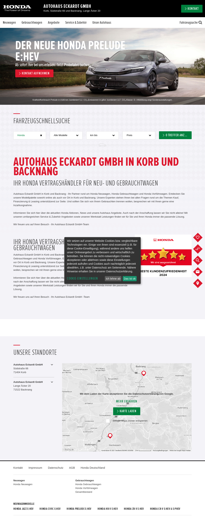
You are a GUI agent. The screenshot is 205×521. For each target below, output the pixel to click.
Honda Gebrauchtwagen (88, 484)
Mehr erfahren (126, 401)
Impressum (35, 467)
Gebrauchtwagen (32, 22)
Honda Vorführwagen (86, 488)
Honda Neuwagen (22, 484)
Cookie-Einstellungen (82, 278)
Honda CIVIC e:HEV (50, 508)
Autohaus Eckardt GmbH (67, 6)
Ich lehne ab (113, 278)
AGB (72, 467)
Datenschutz (55, 467)
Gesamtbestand (83, 492)
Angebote (54, 22)
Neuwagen (9, 22)
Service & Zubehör (76, 22)
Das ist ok (130, 278)
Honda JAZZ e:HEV (23, 508)
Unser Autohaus (101, 22)
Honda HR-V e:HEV (108, 508)
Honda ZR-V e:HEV (134, 508)
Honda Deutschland (93, 467)
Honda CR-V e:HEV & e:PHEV (165, 508)
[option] (102, 66)
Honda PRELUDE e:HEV (79, 508)
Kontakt (193, 8)
